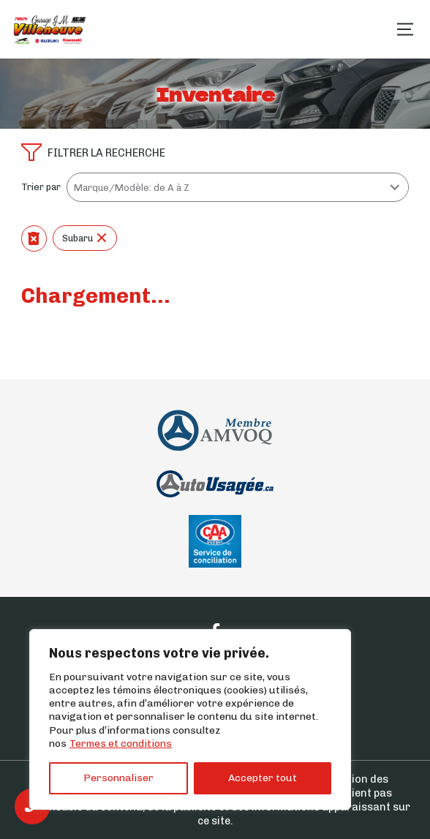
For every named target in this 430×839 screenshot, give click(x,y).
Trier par (41, 186)
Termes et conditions (120, 743)
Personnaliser (118, 778)
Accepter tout (262, 778)
